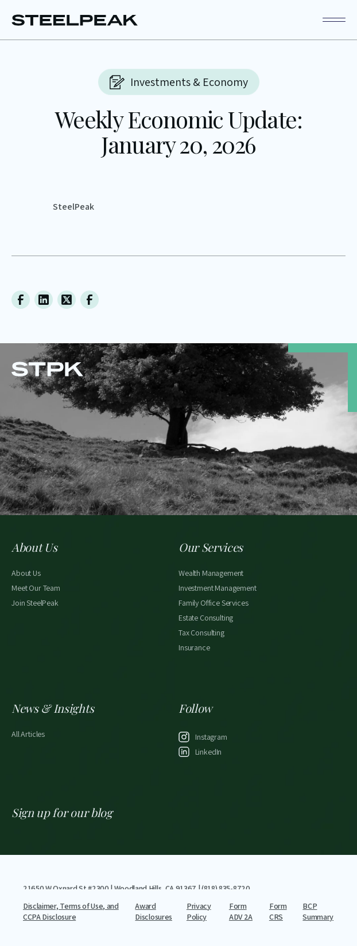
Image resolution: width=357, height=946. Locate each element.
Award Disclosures (153, 912)
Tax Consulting (201, 634)
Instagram (211, 738)
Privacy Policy (199, 912)
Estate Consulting (205, 619)
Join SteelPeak (35, 604)
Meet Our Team (35, 589)
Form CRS (278, 912)
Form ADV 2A (241, 912)
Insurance (194, 648)
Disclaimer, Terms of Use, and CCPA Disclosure (71, 912)
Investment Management (217, 589)
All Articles (28, 735)
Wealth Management (210, 574)
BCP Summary (317, 912)
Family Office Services (213, 604)
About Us (26, 574)
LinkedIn (208, 753)
